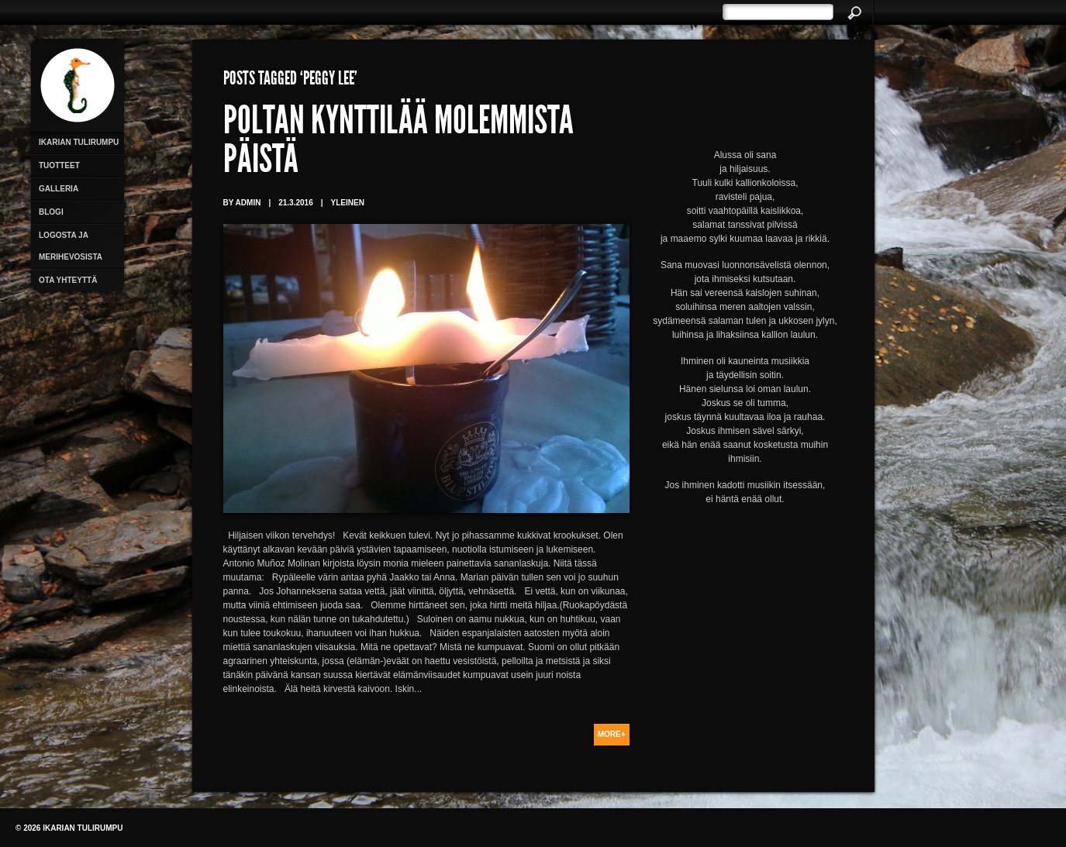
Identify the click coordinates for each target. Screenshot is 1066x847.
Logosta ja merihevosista (70, 246)
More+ (612, 734)
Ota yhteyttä (68, 280)
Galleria (58, 188)
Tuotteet (59, 165)
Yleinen (347, 202)
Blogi (51, 212)
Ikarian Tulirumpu (79, 142)
